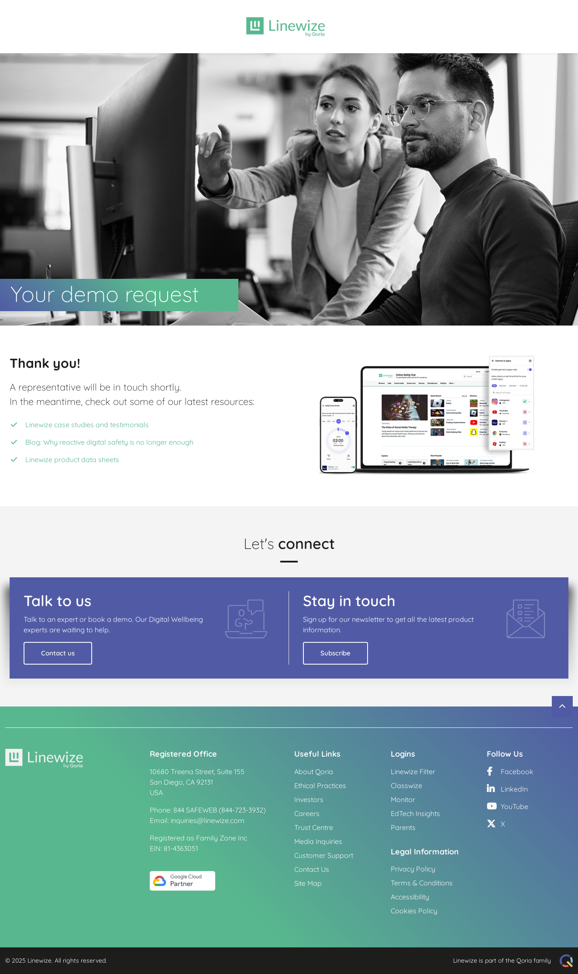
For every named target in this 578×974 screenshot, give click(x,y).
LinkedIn (507, 789)
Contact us (58, 653)
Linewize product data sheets (72, 459)
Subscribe (335, 653)
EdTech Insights (415, 813)
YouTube (507, 806)
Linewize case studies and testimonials (87, 424)
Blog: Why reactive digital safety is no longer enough (109, 442)
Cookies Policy (414, 910)
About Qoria (313, 771)
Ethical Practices (320, 785)
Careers (307, 813)
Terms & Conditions (422, 882)
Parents (403, 827)
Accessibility (410, 896)
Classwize (406, 785)
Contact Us (311, 869)
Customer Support (323, 855)
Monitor (403, 799)
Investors (308, 799)
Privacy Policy (413, 868)
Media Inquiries (318, 841)
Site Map (308, 883)
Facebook (510, 771)
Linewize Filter (413, 771)
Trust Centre (313, 827)
